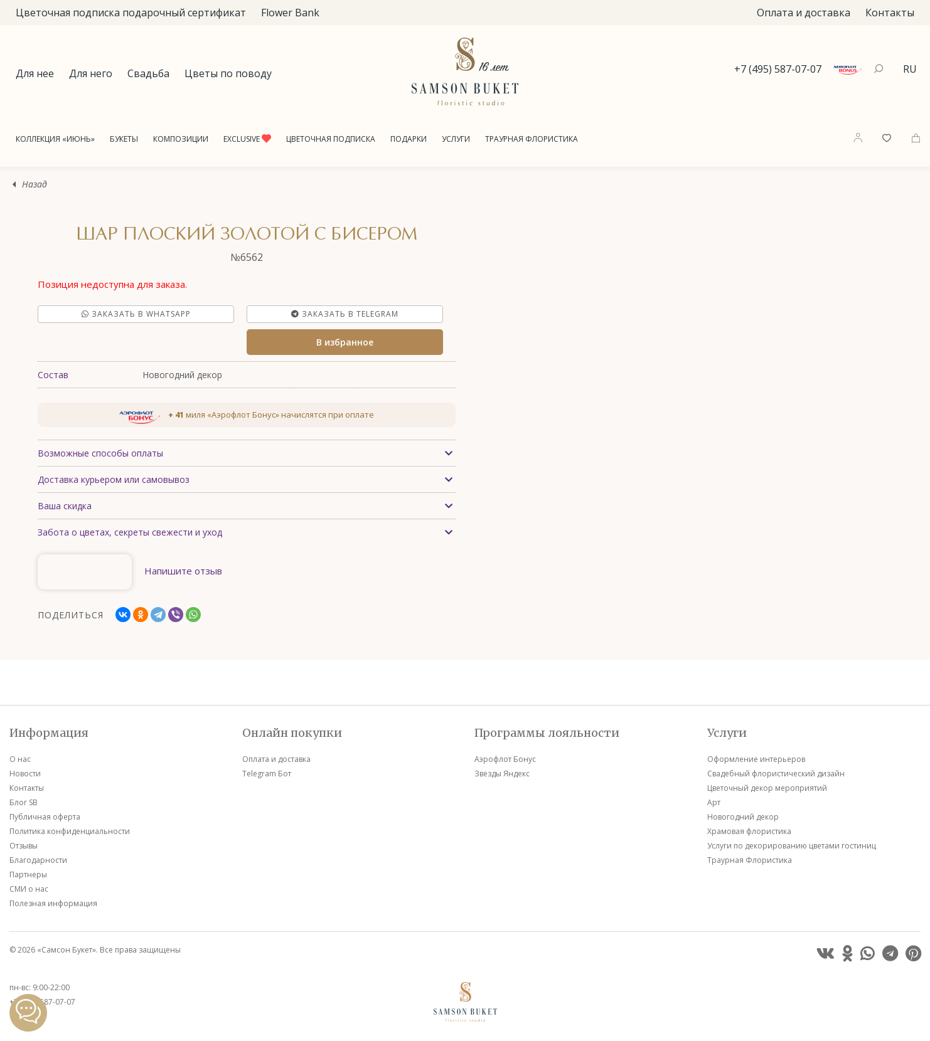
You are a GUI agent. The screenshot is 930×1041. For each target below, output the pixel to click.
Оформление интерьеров (756, 759)
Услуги (456, 139)
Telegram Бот (266, 773)
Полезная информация (53, 903)
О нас (20, 759)
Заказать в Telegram (344, 314)
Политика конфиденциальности (69, 831)
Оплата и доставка (803, 12)
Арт (713, 802)
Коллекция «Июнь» (55, 139)
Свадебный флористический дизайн (776, 773)
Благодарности (38, 860)
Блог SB (23, 802)
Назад (34, 184)
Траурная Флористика (531, 139)
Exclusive (247, 139)
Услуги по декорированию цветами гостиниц (791, 845)
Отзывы (23, 845)
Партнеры (28, 874)
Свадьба (148, 73)
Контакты (889, 12)
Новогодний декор (743, 816)
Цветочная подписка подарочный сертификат (131, 12)
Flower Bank (290, 12)
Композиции (180, 139)
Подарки (408, 139)
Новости (25, 773)
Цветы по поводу (228, 73)
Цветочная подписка (330, 139)
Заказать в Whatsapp (136, 314)
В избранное (344, 342)
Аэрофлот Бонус (505, 759)
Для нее (35, 73)
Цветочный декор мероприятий (767, 788)
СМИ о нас (28, 889)
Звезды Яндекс (502, 773)
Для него (90, 73)
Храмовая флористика (749, 831)
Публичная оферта (44, 816)
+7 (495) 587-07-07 (777, 69)
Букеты (124, 139)
